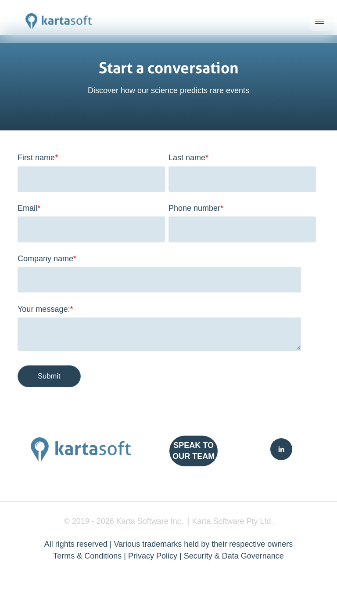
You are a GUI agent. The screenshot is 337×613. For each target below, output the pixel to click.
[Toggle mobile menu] (319, 21)
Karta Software (142, 521)
